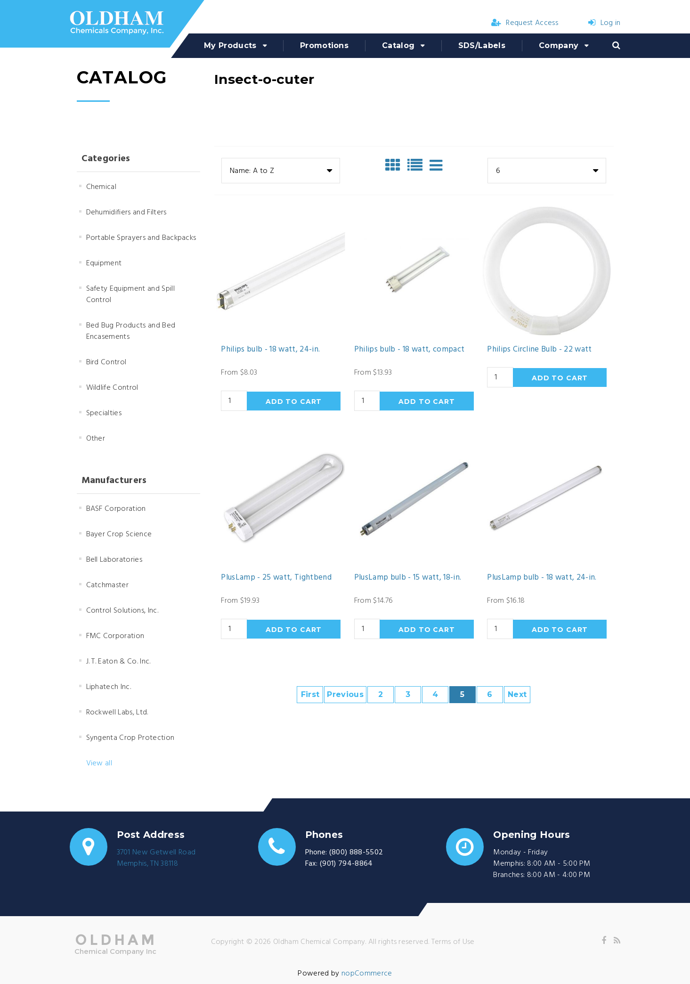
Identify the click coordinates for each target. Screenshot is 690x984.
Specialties (104, 413)
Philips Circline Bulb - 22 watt (539, 349)
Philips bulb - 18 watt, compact (409, 349)
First (310, 694)
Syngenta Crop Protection (130, 738)
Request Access (524, 23)
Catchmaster (107, 585)
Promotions (324, 45)
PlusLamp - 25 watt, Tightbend (276, 577)
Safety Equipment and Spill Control (130, 294)
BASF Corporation (116, 509)
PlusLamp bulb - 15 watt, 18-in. (408, 577)
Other (96, 439)
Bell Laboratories (114, 560)
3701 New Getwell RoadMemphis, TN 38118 (156, 858)
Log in (604, 23)
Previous (345, 694)
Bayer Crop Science (119, 534)
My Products (230, 45)
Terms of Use (453, 942)
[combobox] (280, 170)
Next (517, 694)
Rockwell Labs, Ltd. (117, 712)
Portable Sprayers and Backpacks (141, 238)
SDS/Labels (481, 45)
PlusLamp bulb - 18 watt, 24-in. (542, 577)
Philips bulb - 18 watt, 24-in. (270, 349)
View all (99, 763)
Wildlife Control (112, 388)
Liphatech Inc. (108, 687)
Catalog (398, 45)
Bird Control (106, 362)
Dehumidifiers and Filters (126, 212)
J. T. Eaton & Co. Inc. (118, 662)
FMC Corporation (115, 636)
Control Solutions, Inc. (122, 611)
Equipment (104, 263)
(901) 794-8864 (346, 864)
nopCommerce (366, 974)
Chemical (101, 187)
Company (558, 45)
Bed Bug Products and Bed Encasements (131, 331)
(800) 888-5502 (356, 852)
